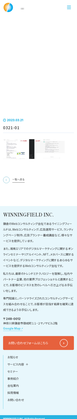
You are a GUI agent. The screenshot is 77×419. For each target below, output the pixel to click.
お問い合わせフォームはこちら (28, 361)
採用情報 (13, 411)
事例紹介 (13, 396)
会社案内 (13, 403)
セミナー (12, 389)
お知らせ (12, 375)
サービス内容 (15, 382)
